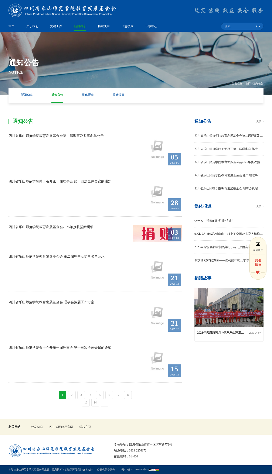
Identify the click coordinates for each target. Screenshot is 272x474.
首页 (11, 26)
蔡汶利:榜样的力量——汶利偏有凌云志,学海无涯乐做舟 (229, 260)
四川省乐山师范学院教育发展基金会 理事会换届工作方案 (229, 188)
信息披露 (127, 26)
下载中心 (151, 26)
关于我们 (32, 26)
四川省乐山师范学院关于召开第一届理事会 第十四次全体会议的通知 (229, 149)
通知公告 (258, 83)
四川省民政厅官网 (61, 427)
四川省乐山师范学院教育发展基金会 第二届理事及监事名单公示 (229, 175)
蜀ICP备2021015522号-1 (134, 469)
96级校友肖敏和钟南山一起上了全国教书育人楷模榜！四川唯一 (229, 234)
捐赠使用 (104, 26)
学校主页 (85, 427)
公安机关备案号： (107, 469)
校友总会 (37, 427)
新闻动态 (80, 26)
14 (95, 402)
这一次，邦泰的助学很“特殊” (213, 220)
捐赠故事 (119, 94)
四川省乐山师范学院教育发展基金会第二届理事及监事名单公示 (229, 135)
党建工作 (56, 26)
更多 (258, 121)
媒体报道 (88, 94)
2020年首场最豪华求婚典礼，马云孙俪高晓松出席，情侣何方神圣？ (229, 247)
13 (85, 402)
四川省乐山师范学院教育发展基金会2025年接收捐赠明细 (229, 162)
